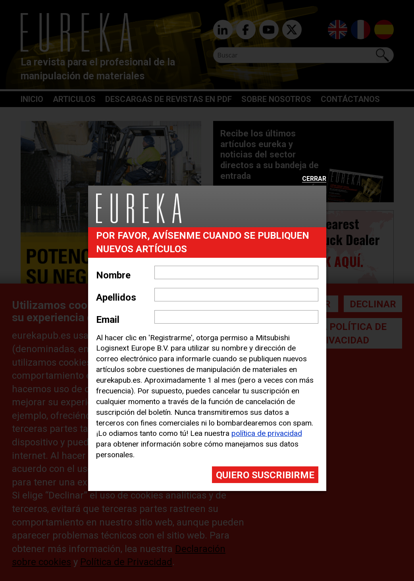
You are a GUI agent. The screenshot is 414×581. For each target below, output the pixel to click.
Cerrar (314, 179)
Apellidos (116, 297)
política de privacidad (266, 433)
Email (107, 319)
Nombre (113, 275)
